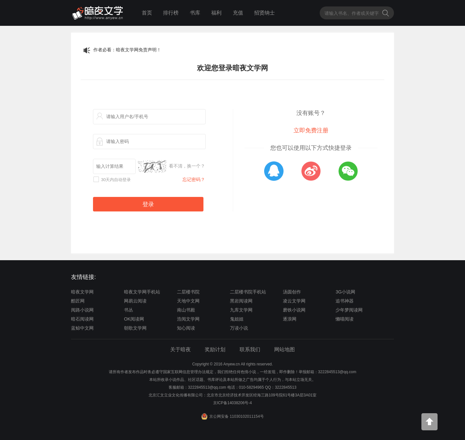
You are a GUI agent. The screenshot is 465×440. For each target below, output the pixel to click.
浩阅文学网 (188, 319)
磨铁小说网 (294, 309)
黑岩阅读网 (241, 300)
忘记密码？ (193, 179)
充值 (238, 12)
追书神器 (345, 300)
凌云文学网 (294, 300)
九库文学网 (241, 309)
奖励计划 (215, 349)
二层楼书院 (188, 291)
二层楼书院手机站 (248, 291)
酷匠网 (78, 300)
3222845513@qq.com (207, 387)
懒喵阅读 (345, 319)
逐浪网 (289, 319)
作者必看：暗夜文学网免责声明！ (127, 49)
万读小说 (239, 328)
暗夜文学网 (82, 291)
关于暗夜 (180, 349)
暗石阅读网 (82, 319)
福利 (216, 12)
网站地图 (284, 349)
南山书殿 (186, 309)
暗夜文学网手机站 (142, 291)
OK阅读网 (134, 319)
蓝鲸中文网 (82, 328)
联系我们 (250, 349)
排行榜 (171, 12)
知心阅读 (186, 328)
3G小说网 (345, 291)
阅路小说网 (82, 309)
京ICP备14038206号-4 (232, 403)
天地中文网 (188, 300)
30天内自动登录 (116, 179)
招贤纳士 (264, 12)
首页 (147, 12)
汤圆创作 (292, 291)
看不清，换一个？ (187, 166)
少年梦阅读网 (349, 309)
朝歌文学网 (135, 328)
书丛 (128, 309)
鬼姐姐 (236, 319)
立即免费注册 (311, 130)
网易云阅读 (135, 300)
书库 (195, 12)
